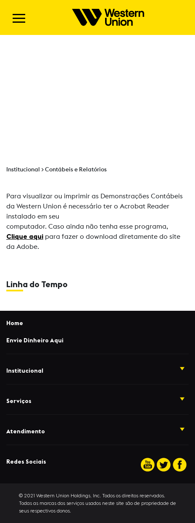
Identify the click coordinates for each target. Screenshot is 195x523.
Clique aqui (24, 236)
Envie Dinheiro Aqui (34, 341)
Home (14, 323)
